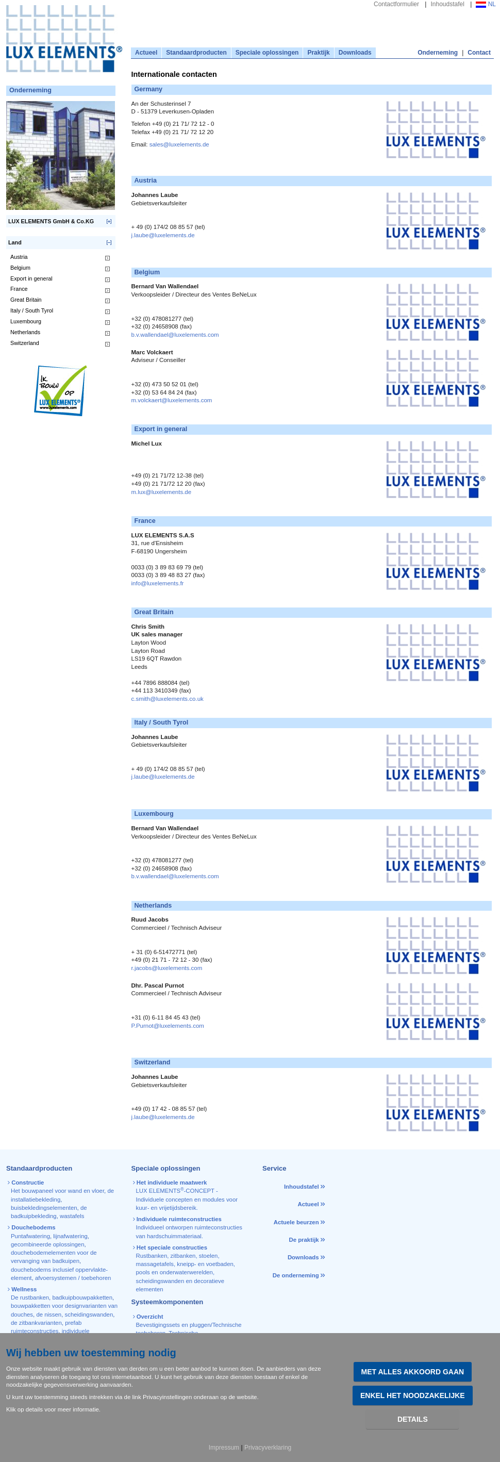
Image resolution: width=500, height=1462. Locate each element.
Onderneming (438, 52)
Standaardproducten (196, 52)
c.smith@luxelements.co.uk (167, 699)
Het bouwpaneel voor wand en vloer (57, 1191)
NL (486, 4)
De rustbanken (30, 1297)
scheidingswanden (89, 1314)
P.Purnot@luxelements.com (167, 1026)
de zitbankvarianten (36, 1323)
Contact (479, 52)
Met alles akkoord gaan (412, 1372)
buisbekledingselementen (44, 1208)
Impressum (224, 1447)
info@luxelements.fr (157, 583)
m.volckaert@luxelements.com (171, 400)
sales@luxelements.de (179, 144)
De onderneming (296, 1275)
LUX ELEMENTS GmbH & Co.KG (51, 221)
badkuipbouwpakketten (82, 1297)
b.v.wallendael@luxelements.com (175, 335)
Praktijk (318, 52)
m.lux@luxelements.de (161, 492)
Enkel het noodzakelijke (412, 1395)
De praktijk (304, 1240)
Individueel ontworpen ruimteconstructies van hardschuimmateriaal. (188, 1227)
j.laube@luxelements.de (163, 235)
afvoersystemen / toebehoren (73, 1278)
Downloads (355, 52)
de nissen (48, 1314)
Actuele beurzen (296, 1222)
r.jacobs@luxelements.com (167, 968)
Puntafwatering (30, 1236)
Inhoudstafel (447, 4)
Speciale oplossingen (267, 52)
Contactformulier (396, 4)
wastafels (72, 1216)
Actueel (146, 52)
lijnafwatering (70, 1236)
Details (412, 1419)
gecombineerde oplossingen (47, 1244)
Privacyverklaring (267, 1447)
